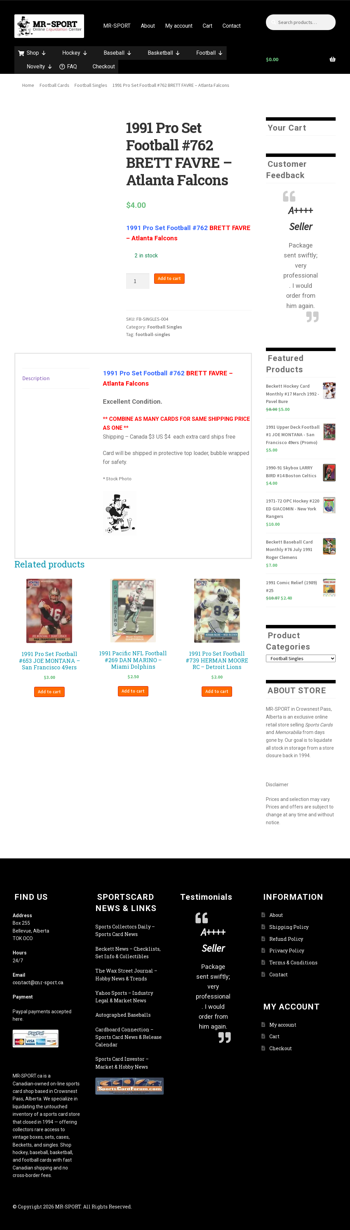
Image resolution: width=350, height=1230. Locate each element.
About (148, 26)
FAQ (72, 66)
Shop (36, 53)
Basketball (164, 53)
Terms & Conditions (293, 962)
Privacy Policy (286, 950)
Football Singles (91, 85)
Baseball (118, 53)
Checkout (104, 66)
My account (178, 26)
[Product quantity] (137, 281)
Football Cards (54, 85)
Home (28, 85)
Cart (207, 26)
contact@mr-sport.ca (38, 982)
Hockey (75, 53)
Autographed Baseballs (123, 1015)
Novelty (40, 66)
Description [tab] (36, 378)
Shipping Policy (289, 927)
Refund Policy (286, 939)
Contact (232, 26)
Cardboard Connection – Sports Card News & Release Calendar (128, 1037)
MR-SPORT (117, 26)
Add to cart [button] (49, 692)
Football (209, 53)
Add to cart (169, 278)
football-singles (152, 334)
